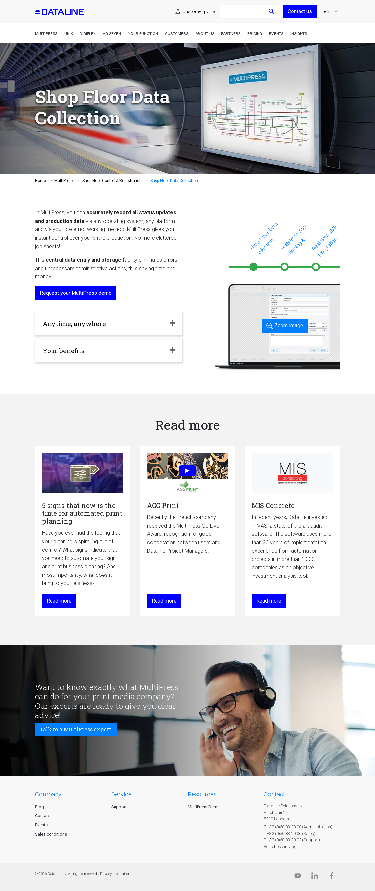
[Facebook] (331, 877)
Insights (298, 34)
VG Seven (112, 34)
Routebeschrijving (280, 846)
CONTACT (274, 794)
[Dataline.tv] (297, 877)
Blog (39, 806)
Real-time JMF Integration (324, 241)
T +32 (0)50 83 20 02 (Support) (292, 839)
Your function (143, 34)
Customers (176, 34)
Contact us (300, 11)
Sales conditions (51, 834)
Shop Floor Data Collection (263, 239)
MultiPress (46, 34)
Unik (68, 34)
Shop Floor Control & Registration (112, 180)
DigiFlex (88, 34)
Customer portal (199, 11)
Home (40, 180)
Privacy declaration (115, 874)
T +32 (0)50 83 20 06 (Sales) (289, 833)
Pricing (254, 34)
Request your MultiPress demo (76, 293)
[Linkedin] (314, 877)
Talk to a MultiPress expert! (76, 729)
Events (276, 34)
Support (119, 806)
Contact (42, 815)
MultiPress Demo (204, 806)
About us (204, 34)
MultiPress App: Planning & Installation (296, 241)
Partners (230, 34)
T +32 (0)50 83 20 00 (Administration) (298, 826)
